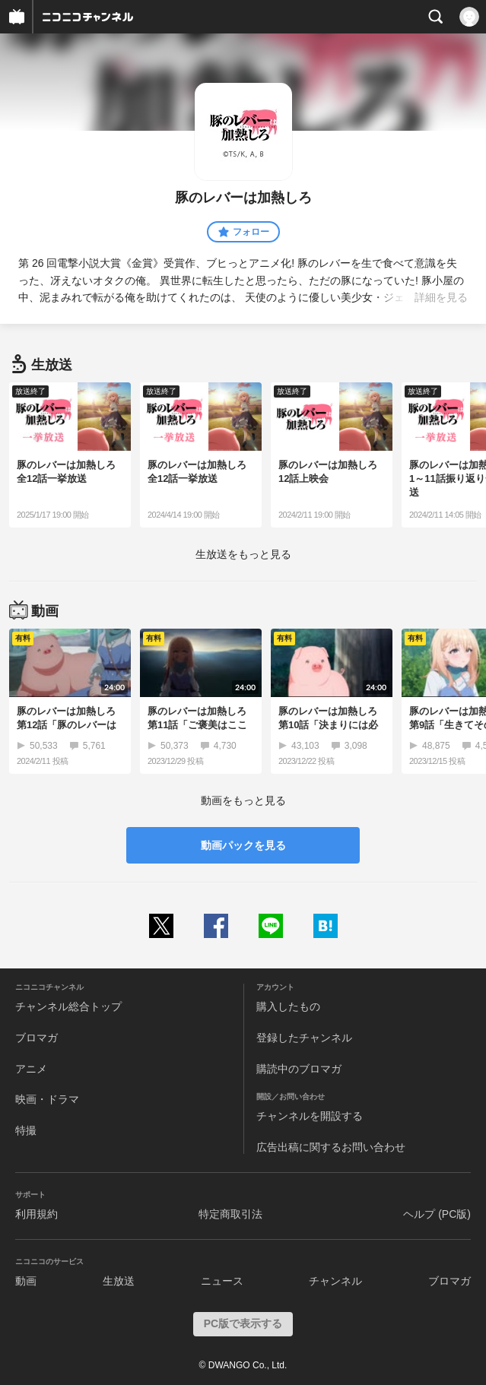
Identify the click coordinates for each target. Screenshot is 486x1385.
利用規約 (36, 1214)
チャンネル (335, 1281)
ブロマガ (36, 1038)
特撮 (26, 1130)
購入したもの (288, 1006)
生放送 (119, 1281)
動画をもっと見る (243, 800)
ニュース (222, 1281)
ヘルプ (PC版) (437, 1214)
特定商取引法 (230, 1214)
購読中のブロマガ (298, 1069)
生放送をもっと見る (243, 554)
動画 (26, 1281)
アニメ (31, 1069)
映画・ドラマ (47, 1099)
